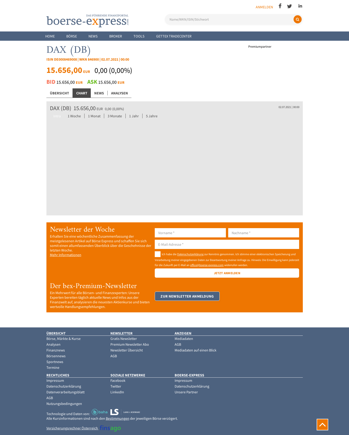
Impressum (55, 380)
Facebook (117, 380)
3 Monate (115, 116)
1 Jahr (134, 116)
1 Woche (74, 116)
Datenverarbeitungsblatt (65, 392)
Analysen (119, 93)
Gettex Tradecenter (173, 36)
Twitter (115, 386)
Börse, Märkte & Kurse (63, 338)
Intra (57, 116)
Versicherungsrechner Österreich (83, 428)
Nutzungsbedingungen (64, 403)
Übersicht (59, 93)
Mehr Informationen (65, 254)
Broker (115, 36)
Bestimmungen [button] (117, 418)
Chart (81, 93)
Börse (71, 36)
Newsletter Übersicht (126, 350)
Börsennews (56, 356)
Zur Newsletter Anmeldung (187, 296)
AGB (113, 356)
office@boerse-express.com (207, 265)
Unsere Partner (186, 392)
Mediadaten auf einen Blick (195, 350)
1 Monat (94, 116)
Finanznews (55, 350)
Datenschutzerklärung (190, 254)
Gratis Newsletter (123, 338)
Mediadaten (184, 338)
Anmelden (264, 7)
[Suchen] (298, 19)
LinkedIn (117, 392)
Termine (52, 367)
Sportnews (54, 361)
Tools (139, 36)
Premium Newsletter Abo (129, 344)
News (93, 36)
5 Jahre (152, 116)
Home (50, 36)
